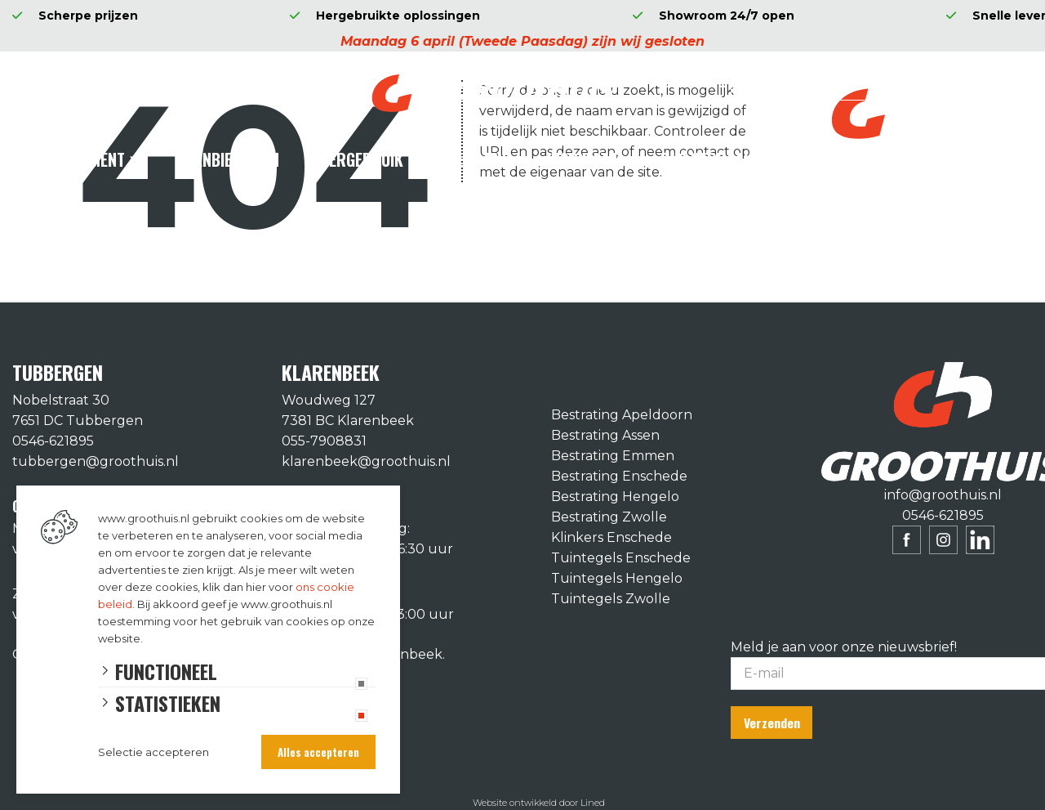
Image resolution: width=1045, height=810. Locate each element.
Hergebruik (361, 159)
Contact (822, 159)
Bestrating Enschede (619, 476)
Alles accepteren (318, 752)
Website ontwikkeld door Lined (539, 802)
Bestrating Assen (605, 435)
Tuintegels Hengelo (617, 578)
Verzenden (772, 722)
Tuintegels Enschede (621, 558)
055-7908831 (324, 441)
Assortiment (79, 159)
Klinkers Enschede (611, 537)
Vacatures (931, 159)
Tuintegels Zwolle (610, 598)
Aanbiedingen (232, 159)
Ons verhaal (705, 159)
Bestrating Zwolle (609, 517)
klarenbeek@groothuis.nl (366, 461)
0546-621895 (53, 441)
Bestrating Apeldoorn (621, 415)
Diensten (475, 159)
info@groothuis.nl (943, 495)
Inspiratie (583, 159)
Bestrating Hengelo (615, 496)
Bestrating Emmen (612, 455)
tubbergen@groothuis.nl (95, 461)
